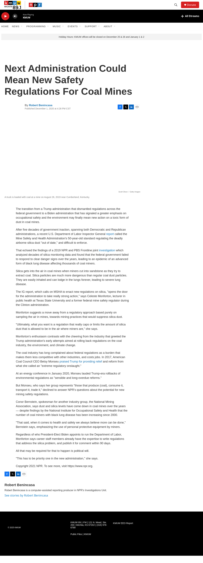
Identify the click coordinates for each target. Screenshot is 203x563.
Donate (193, 8)
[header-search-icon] (177, 8)
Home (5, 33)
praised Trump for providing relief (80, 368)
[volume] (15, 23)
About (108, 33)
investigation (107, 257)
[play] (5, 23)
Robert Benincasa (40, 112)
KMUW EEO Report (123, 530)
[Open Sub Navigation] (22, 33)
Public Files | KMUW (80, 541)
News (15, 33)
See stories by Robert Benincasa (26, 503)
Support (91, 33)
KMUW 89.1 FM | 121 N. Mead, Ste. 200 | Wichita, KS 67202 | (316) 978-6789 (88, 532)
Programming (36, 33)
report (110, 241)
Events (73, 33)
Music (57, 33)
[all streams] (190, 23)
